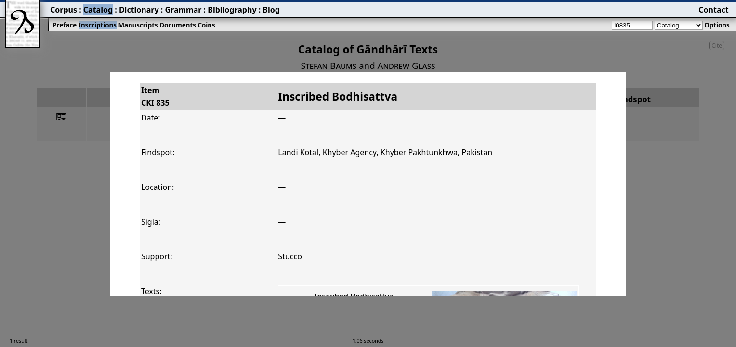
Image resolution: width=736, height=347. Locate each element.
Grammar (183, 9)
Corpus (63, 9)
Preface (65, 25)
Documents (177, 25)
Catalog (98, 9)
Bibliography (232, 9)
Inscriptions (98, 25)
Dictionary (139, 9)
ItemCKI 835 (155, 96)
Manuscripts (138, 25)
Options (716, 25)
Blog (271, 9)
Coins (206, 25)
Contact (713, 9)
